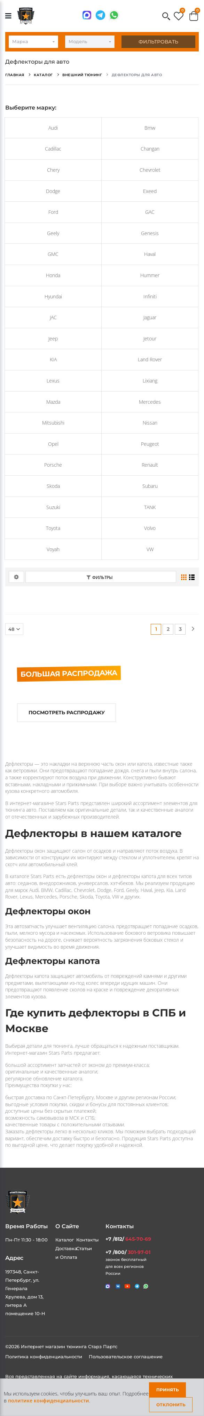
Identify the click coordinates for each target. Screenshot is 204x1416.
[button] (166, 17)
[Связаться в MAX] (87, 15)
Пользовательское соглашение (126, 1356)
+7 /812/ (128, 1239)
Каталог (64, 1239)
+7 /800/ (127, 1252)
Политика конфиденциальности (44, 1356)
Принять (167, 1389)
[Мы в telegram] (100, 15)
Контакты (87, 1239)
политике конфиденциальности (48, 1400)
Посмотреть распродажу (67, 712)
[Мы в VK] (118, 1286)
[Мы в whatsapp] (114, 15)
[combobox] (33, 42)
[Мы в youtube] (127, 1286)
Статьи (84, 1248)
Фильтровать (158, 42)
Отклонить (171, 1404)
